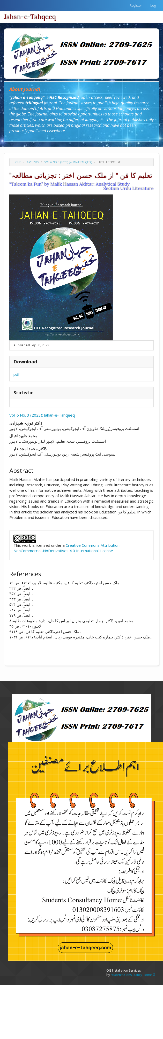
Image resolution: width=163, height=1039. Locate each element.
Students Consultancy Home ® (133, 975)
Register (136, 5)
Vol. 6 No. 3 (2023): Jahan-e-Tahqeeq (68, 162)
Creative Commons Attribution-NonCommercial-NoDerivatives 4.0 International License (67, 548)
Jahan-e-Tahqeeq (30, 17)
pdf (16, 374)
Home (17, 162)
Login (154, 5)
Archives (33, 162)
